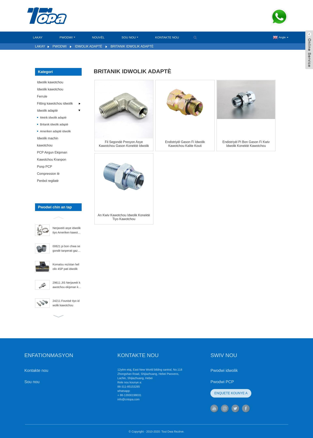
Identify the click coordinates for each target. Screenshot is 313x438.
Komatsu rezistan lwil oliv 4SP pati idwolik (66, 266)
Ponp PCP (44, 166)
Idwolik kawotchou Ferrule (50, 93)
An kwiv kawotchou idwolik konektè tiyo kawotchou (124, 217)
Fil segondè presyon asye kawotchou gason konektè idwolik (124, 143)
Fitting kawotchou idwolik (55, 103)
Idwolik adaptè (88, 46)
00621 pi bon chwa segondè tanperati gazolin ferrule (67, 249)
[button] (58, 217)
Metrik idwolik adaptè (53, 117)
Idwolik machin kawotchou (47, 142)
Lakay (38, 37)
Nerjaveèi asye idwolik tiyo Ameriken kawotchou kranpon (67, 230)
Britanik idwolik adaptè (132, 46)
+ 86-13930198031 (115, 395)
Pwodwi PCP (208, 382)
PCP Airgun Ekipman (52, 152)
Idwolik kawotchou (50, 82)
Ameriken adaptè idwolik (55, 131)
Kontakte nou (167, 37)
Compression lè (48, 173)
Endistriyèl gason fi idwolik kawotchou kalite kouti (185, 143)
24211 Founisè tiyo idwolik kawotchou (66, 303)
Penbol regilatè (48, 180)
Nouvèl (98, 37)
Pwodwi (67, 37)
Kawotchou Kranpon (51, 159)
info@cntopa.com (114, 399)
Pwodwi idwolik (210, 370)
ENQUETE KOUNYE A (216, 393)
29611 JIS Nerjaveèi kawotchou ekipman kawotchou (66, 285)
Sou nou (130, 37)
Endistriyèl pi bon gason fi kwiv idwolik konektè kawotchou (246, 143)
